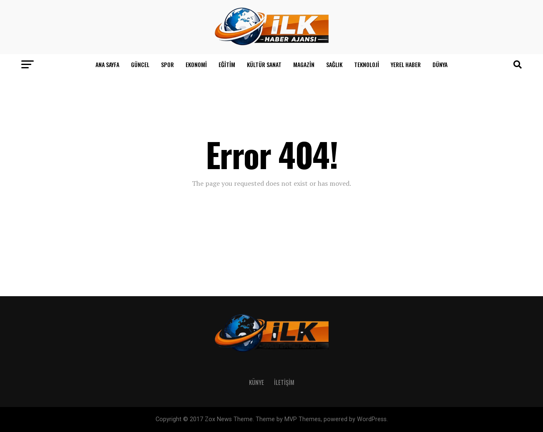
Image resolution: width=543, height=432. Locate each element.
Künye (256, 382)
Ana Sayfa (107, 64)
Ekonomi (196, 64)
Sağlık (334, 64)
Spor (167, 64)
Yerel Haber (406, 64)
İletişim (284, 382)
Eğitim (227, 64)
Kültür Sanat (264, 64)
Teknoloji (366, 64)
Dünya (439, 64)
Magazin (303, 64)
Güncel (140, 64)
